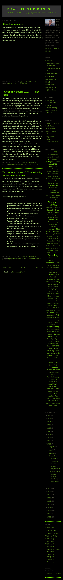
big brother (55, 173)
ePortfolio (56, 231)
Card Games (53, 185)
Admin (57, 157)
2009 (49, 507)
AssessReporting (53, 169)
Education (53, 227)
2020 (49, 431)
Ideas (50, 272)
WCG (56, 393)
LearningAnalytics (53, 289)
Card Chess (49, 76)
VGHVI (50, 381)
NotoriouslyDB (50, 85)
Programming (19, 258)
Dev (56, 219)
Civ (58, 192)
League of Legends (53, 286)
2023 (49, 425)
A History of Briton (51, 142)
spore (57, 350)
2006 (49, 517)
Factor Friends (50, 79)
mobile (51, 301)
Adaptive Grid (50, 157)
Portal (56, 322)
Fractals (57, 248)
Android (58, 161)
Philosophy (50, 317)
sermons (55, 346)
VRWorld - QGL (51, 530)
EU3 (47, 234)
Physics (57, 317)
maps (57, 293)
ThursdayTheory (53, 363)
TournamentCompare (33, 164)
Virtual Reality (53, 384)
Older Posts (39, 267)
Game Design (55, 253)
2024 (49, 422)
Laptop (50, 284)
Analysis (50, 161)
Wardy (50, 391)
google (51, 260)
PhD (57, 315)
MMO (56, 298)
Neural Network (51, 310)
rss (57, 343)
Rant (56, 336)
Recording (50, 339)
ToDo (50, 365)
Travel (53, 374)
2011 (49, 501)
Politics (50, 322)
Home (23, 267)
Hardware (50, 262)
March (51, 453)
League (55, 284)
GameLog (53, 255)
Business (51, 181)
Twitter (53, 379)
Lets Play (55, 291)
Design (11, 164)
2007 (49, 514)
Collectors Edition (53, 197)
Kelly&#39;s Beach (53, 279)
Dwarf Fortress (53, 224)
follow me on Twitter (54, 574)
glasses (56, 258)
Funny (50, 250)
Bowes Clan (49, 528)
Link (48, 293)
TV (48, 379)
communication (53, 200)
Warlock (55, 391)
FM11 (48, 248)
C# (56, 181)
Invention (50, 274)
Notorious (48, 82)
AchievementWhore (53, 154)
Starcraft (56, 355)
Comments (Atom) (18, 272)
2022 (49, 428)
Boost (47, 178)
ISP (55, 277)
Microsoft (56, 296)
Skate (50, 348)
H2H (56, 260)
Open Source (50, 315)
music (50, 305)
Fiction (50, 238)
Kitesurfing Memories (12, 24)
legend (50, 291)
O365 (57, 312)
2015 (49, 488)
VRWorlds (50, 389)
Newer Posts (6, 267)
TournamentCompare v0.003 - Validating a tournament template (22, 174)
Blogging (55, 176)
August (52, 447)
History (50, 270)
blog (49, 176)
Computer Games (53, 203)
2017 (49, 441)
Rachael (49, 334)
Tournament (19, 164)
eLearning (50, 229)
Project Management (53, 329)
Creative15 (57, 207)
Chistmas (53, 190)
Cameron (51, 183)
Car (57, 183)
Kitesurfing (25, 83)
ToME (55, 365)
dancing (50, 212)
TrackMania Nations (54, 372)
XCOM (55, 405)
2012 (49, 498)
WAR (57, 389)
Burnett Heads (55, 178)
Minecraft (50, 298)
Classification (56, 195)
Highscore (56, 265)
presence (53, 324)
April (51, 450)
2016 (49, 444)
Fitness (56, 243)
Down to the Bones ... (31, 9)
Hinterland (56, 267)
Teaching (56, 358)
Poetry (57, 320)
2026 (49, 415)
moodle (49, 303)
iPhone (57, 274)
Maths (49, 296)
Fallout (56, 236)
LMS (52, 293)
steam (49, 358)
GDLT (50, 258)
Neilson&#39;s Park (53, 308)
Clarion (48, 195)
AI (49, 159)
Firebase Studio (51, 241)
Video (55, 381)
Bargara (49, 171)
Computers (49, 207)
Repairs (57, 339)
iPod (51, 277)
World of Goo (56, 403)
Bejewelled (56, 171)
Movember (56, 303)
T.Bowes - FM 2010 (52, 123)
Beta (49, 173)
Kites (47, 281)
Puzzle (57, 331)
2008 (49, 511)
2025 (49, 418)
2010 (49, 504)
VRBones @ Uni (51, 536)
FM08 (52, 245)
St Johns (54, 353)
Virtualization (53, 386)
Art (56, 166)
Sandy (49, 346)
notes (58, 310)
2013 (49, 495)
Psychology (50, 331)
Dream (50, 222)
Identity (55, 272)
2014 (49, 491)
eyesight (52, 234)
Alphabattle (55, 159)
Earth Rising (49, 126)
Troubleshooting (53, 377)
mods (55, 301)
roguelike (51, 344)
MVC (56, 305)
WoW (50, 405)
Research (50, 341)
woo (12, 27)
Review (56, 341)
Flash (47, 245)
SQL (48, 353)
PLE (52, 320)
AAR (55, 152)
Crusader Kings (53, 210)
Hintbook (49, 267)
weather (51, 396)
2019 (49, 434)
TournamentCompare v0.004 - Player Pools (20, 93)
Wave (50, 393)
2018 (49, 438)
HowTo (56, 270)
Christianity (51, 192)
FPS (52, 248)
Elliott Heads (14, 83)
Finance (55, 238)
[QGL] (50, 152)
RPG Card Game (51, 73)
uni (57, 379)
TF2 (53, 360)
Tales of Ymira (50, 129)
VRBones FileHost (51, 533)
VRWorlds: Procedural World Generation (52, 63)
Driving (56, 222)
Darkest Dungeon (53, 217)
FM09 (58, 245)
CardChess (53, 188)
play (48, 320)
